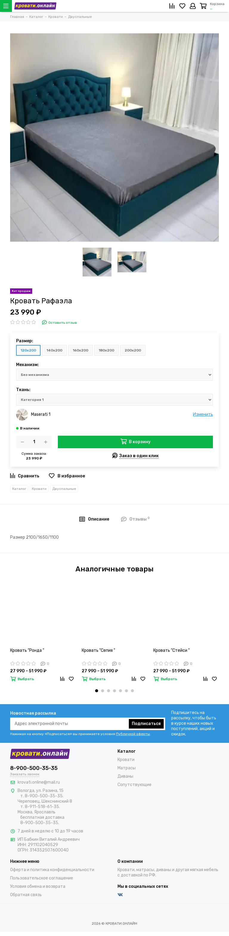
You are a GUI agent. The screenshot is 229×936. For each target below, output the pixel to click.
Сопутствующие (134, 784)
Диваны (125, 776)
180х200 (106, 350)
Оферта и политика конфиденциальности (52, 869)
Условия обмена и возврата (37, 886)
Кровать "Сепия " (98, 650)
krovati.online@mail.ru (39, 782)
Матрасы (126, 768)
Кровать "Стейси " (171, 650)
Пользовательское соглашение (41, 878)
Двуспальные (64, 489)
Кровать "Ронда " (27, 650)
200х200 (133, 350)
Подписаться (146, 723)
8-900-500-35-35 (34, 768)
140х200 (54, 350)
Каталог (19, 489)
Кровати (39, 489)
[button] (96, 690)
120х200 (28, 350)
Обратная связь (26, 894)
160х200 (80, 350)
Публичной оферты (133, 734)
